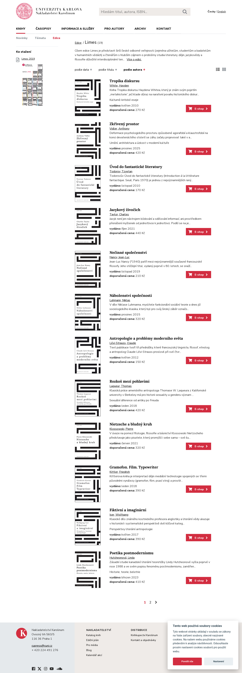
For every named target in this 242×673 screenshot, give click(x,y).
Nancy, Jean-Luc (119, 257)
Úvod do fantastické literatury (135, 166)
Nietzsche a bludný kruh (130, 424)
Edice (56, 38)
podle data (83, 70)
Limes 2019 (33, 83)
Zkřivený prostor (124, 124)
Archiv (140, 29)
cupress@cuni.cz (42, 646)
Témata (40, 38)
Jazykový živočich (124, 209)
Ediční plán (92, 640)
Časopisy (43, 29)
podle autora (134, 70)
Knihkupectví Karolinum (144, 635)
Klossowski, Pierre (121, 429)
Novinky (22, 38)
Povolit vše (187, 661)
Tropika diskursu (124, 81)
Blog (89, 650)
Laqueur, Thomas (120, 386)
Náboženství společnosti (130, 295)
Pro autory (114, 29)
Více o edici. (134, 59)
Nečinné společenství (128, 252)
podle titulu (108, 70)
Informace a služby (77, 29)
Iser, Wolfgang (118, 515)
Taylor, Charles (119, 214)
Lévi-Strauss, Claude (122, 343)
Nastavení (218, 661)
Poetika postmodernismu (131, 553)
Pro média (92, 645)
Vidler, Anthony (119, 129)
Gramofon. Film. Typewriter (133, 467)
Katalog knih (93, 635)
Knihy (20, 29)
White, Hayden (119, 86)
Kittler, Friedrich (119, 472)
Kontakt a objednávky (143, 640)
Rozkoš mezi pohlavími (129, 381)
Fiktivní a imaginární (127, 510)
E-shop (198, 109)
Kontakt (163, 29)
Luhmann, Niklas (119, 300)
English (222, 11)
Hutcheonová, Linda (122, 558)
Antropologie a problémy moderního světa (146, 338)
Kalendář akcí (94, 655)
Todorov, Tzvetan (120, 171)
